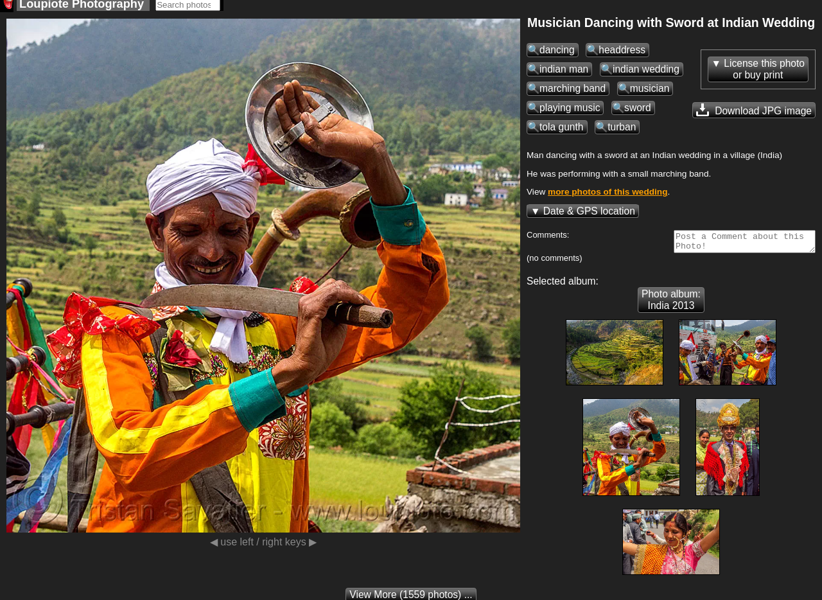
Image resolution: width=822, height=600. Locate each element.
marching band (572, 92)
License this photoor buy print (764, 73)
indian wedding (646, 72)
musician (650, 92)
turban (622, 130)
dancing (557, 53)
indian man (563, 72)
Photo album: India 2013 (671, 307)
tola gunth (561, 130)
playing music (569, 111)
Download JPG (754, 113)
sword (637, 111)
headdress (622, 53)
